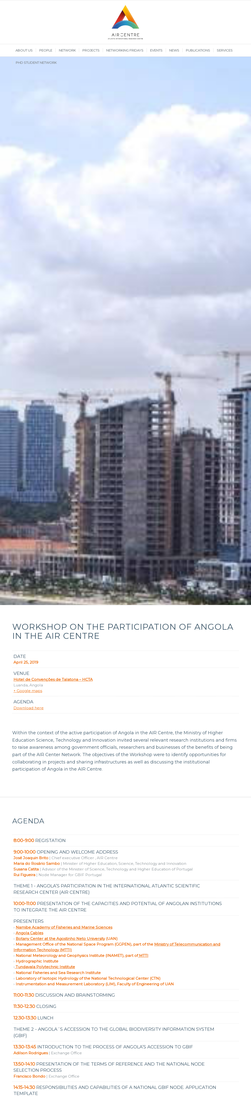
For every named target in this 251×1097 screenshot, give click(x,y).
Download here (28, 708)
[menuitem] (24, 50)
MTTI (143, 955)
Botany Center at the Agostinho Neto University (60, 938)
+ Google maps (27, 690)
